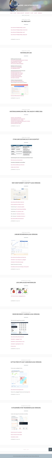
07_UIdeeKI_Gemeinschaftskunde (16, 76)
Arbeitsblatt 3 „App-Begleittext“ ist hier (17, 343)
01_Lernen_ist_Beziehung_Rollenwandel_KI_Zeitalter (20, 60)
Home (8, 12)
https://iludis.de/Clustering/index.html (17, 389)
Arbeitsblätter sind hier (15, 436)
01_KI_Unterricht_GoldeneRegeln (16, 67)
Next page (50, 449)
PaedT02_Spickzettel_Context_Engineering (18, 118)
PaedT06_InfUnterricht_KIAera (16, 123)
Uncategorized (17, 39)
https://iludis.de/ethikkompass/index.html (18, 164)
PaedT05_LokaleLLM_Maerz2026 (16, 122)
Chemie (37, 12)
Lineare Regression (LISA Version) (26, 234)
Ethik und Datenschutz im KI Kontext (26, 139)
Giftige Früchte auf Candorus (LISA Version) (26, 362)
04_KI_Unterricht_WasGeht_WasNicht (17, 63)
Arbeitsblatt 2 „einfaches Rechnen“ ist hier (18, 341)
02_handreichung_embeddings (21, 209)
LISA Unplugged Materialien (26, 282)
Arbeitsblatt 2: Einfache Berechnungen (17, 261)
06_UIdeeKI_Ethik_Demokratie (16, 75)
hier (29, 391)
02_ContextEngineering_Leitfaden (17, 61)
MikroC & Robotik (19, 12)
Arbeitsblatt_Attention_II (21, 216)
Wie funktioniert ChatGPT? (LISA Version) (26, 183)
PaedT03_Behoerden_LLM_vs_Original (17, 119)
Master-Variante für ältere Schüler (17, 434)
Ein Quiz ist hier (13, 346)
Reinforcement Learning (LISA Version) (26, 314)
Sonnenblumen (13, 266)
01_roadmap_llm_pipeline (20, 206)
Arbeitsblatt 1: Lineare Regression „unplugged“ (19, 259)
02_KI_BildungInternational (15, 68)
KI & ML (12, 12)
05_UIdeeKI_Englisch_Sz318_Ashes (17, 74)
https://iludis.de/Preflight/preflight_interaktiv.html (19, 29)
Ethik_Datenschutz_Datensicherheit (17, 159)
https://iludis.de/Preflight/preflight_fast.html (18, 27)
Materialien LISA (26, 53)
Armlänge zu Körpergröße (25, 266)
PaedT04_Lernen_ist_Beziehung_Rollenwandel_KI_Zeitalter (21, 121)
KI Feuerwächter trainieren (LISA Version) (26, 407)
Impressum (43, 12)
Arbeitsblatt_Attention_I (21, 213)
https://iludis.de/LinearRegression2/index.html (19, 257)
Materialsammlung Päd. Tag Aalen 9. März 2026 (26, 111)
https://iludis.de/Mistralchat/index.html (17, 81)
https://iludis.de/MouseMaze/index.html (18, 336)
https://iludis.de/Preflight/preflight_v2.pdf (18, 32)
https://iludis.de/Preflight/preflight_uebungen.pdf (19, 34)
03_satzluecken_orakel (20, 211)
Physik (33, 12)
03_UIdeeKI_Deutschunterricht (16, 71)
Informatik (27, 12)
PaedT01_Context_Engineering (16, 117)
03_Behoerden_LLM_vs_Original (16, 62)
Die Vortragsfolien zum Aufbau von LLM (17, 204)
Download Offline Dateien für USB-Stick (17, 95)
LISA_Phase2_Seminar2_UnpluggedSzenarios (18, 295)
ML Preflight (26, 21)
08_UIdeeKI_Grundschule (15, 77)
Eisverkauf (18, 266)
